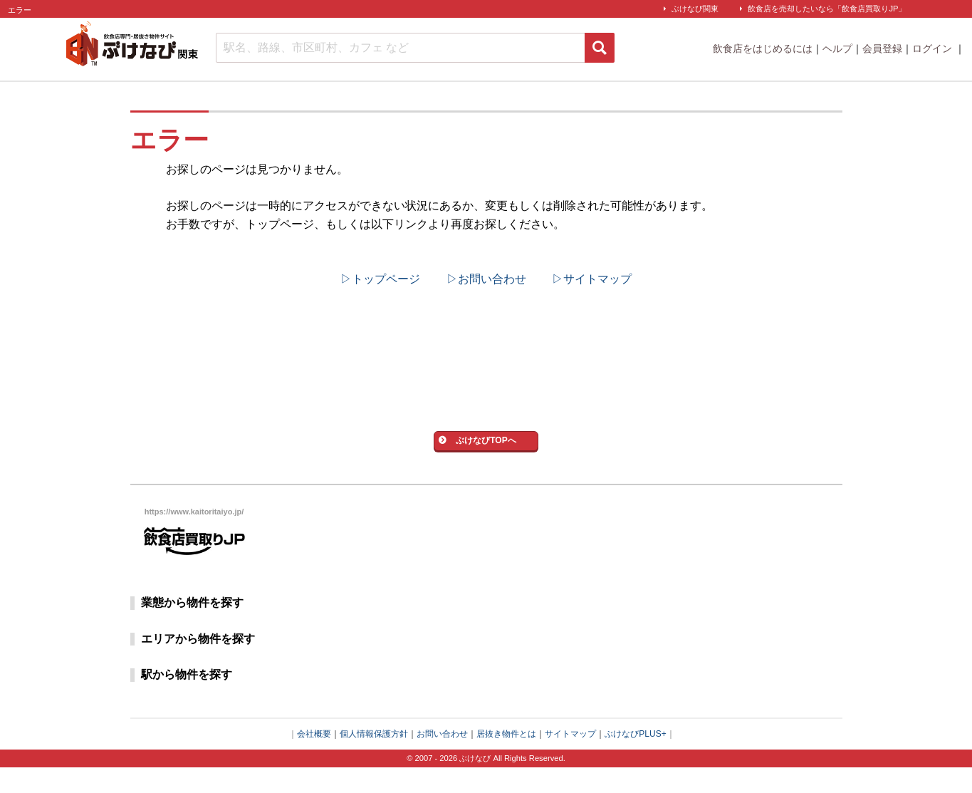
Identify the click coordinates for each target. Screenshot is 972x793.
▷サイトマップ (592, 279)
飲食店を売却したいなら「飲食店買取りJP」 (827, 8)
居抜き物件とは (506, 759)
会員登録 (882, 48)
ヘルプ (837, 48)
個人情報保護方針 (374, 759)
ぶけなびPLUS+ (635, 759)
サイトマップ (570, 759)
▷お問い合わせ (486, 279)
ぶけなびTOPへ (486, 457)
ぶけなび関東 (694, 8)
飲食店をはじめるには (762, 48)
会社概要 (314, 759)
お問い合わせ (442, 759)
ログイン (933, 48)
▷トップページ (380, 279)
